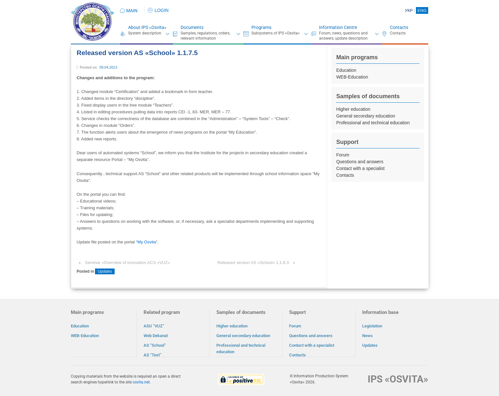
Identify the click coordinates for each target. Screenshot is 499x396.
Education (346, 70)
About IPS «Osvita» (147, 27)
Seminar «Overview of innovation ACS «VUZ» (127, 262)
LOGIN (158, 10)
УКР (409, 10)
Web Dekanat (156, 335)
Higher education (353, 109)
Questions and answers (359, 161)
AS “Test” (152, 355)
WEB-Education (352, 77)
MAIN (131, 10)
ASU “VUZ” (154, 326)
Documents (192, 27)
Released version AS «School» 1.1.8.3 (253, 262)
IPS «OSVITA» (398, 378)
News (367, 335)
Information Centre (338, 27)
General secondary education (365, 115)
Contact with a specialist (360, 168)
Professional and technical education (373, 122)
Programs (261, 27)
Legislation (372, 326)
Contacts (399, 27)
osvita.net (141, 382)
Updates (105, 271)
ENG (422, 10)
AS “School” (155, 345)
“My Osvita (146, 242)
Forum (342, 154)
